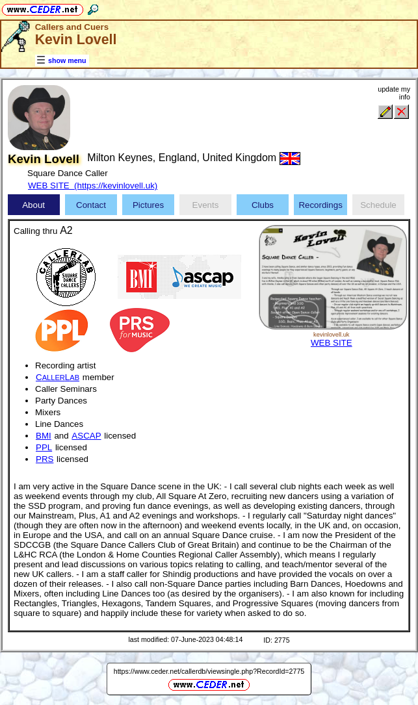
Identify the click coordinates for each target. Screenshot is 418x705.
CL (57, 377)
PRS (44, 459)
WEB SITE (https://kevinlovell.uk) (92, 185)
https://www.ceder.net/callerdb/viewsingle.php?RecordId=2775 (209, 671)
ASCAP (86, 436)
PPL (44, 447)
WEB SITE (331, 343)
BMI (43, 436)
